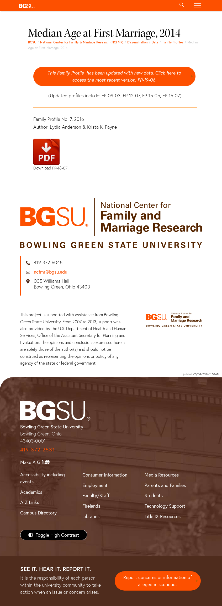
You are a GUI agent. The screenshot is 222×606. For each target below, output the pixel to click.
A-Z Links (29, 502)
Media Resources (162, 475)
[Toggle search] (182, 5)
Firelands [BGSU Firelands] (91, 506)
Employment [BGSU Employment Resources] (95, 485)
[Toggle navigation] (197, 5)
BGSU (32, 42)
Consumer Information (104, 475)
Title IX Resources (163, 516)
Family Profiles (172, 42)
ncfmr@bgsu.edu (50, 272)
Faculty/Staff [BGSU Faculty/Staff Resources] (95, 495)
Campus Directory (38, 512)
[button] (95, 5)
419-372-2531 (37, 449)
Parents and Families (165, 485)
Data (155, 42)
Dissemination (137, 42)
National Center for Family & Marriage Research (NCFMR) (81, 42)
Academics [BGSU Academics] (31, 492)
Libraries (90, 516)
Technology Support (165, 506)
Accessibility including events (42, 478)
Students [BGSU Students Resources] (154, 495)
